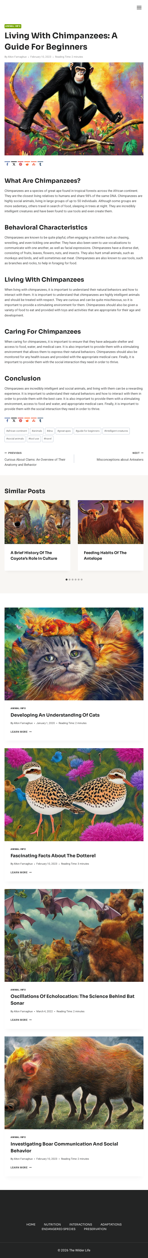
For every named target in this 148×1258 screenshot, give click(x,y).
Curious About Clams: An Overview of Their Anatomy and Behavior (38, 458)
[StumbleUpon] (34, 164)
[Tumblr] (40, 164)
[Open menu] (139, 7)
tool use (33, 439)
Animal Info (13, 26)
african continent (16, 431)
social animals (15, 439)
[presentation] (74, 654)
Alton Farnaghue (17, 57)
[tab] (66, 580)
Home (30, 1224)
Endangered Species (58, 1229)
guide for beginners (88, 431)
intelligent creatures (116, 431)
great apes (64, 431)
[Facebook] (7, 164)
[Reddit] (27, 164)
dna (50, 431)
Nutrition (52, 1224)
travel (47, 439)
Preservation (95, 1229)
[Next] (137, 538)
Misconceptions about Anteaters (110, 456)
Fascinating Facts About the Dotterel (53, 856)
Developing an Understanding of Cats (55, 715)
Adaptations (111, 1224)
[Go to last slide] (11, 538)
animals (37, 431)
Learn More (21, 732)
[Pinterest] (20, 164)
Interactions (80, 1224)
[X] (14, 164)
